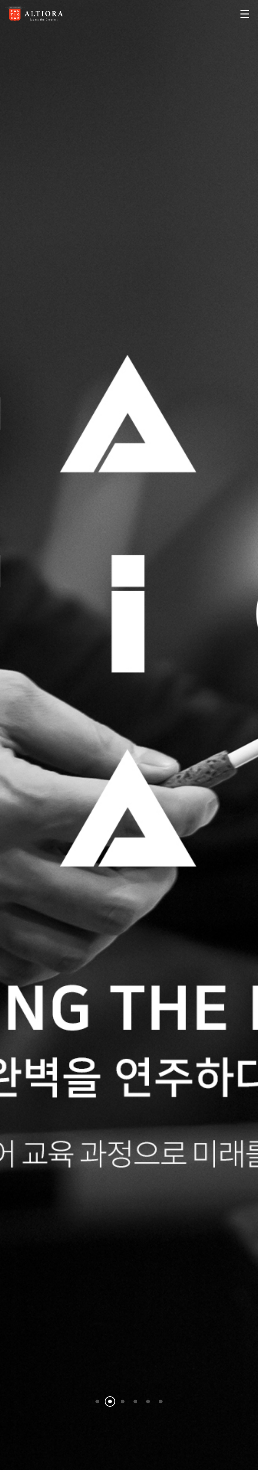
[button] (97, 1401)
